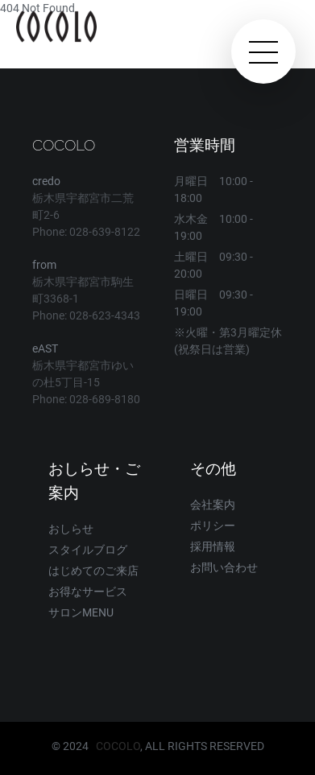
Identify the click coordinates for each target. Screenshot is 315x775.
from (44, 264)
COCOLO (118, 746)
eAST (45, 348)
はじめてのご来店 (93, 570)
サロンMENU (81, 612)
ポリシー (212, 525)
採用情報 (212, 546)
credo (46, 181)
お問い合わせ (224, 567)
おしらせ (70, 528)
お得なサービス (87, 591)
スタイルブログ (87, 549)
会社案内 (212, 504)
